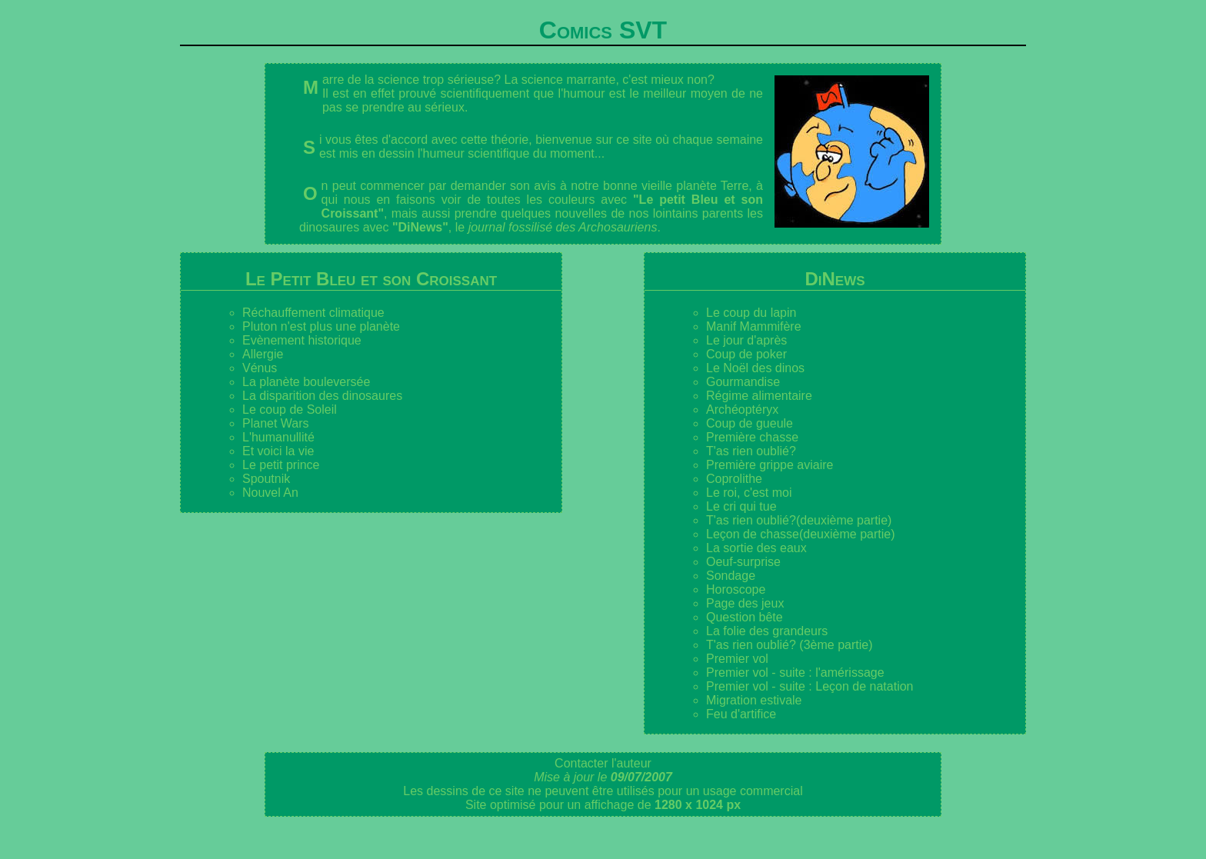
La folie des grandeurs (767, 631)
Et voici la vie (278, 451)
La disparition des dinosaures (322, 395)
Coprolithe (734, 478)
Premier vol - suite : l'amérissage (795, 672)
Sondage (730, 575)
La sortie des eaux (756, 547)
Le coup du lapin (751, 312)
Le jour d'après (746, 340)
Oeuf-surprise (743, 561)
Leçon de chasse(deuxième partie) (800, 534)
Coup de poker (746, 354)
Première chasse (752, 437)
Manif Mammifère (753, 326)
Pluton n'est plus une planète (321, 326)
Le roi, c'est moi (749, 492)
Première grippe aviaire (769, 464)
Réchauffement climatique (313, 312)
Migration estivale (754, 700)
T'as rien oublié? (751, 451)
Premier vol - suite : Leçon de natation (809, 686)
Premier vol (737, 658)
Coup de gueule (749, 423)
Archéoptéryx (742, 409)
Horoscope (735, 589)
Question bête (744, 617)
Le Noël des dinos (755, 368)
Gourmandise (743, 381)
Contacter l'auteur (603, 763)
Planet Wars (275, 423)
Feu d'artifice (741, 714)
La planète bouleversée (306, 381)
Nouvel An (270, 492)
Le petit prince (281, 464)
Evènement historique (301, 340)
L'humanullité (278, 437)
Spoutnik (266, 478)
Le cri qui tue (741, 506)
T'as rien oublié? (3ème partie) (789, 644)
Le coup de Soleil (289, 409)
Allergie (262, 354)
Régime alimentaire (759, 395)
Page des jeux (745, 603)
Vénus (259, 368)
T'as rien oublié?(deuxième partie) (798, 520)
